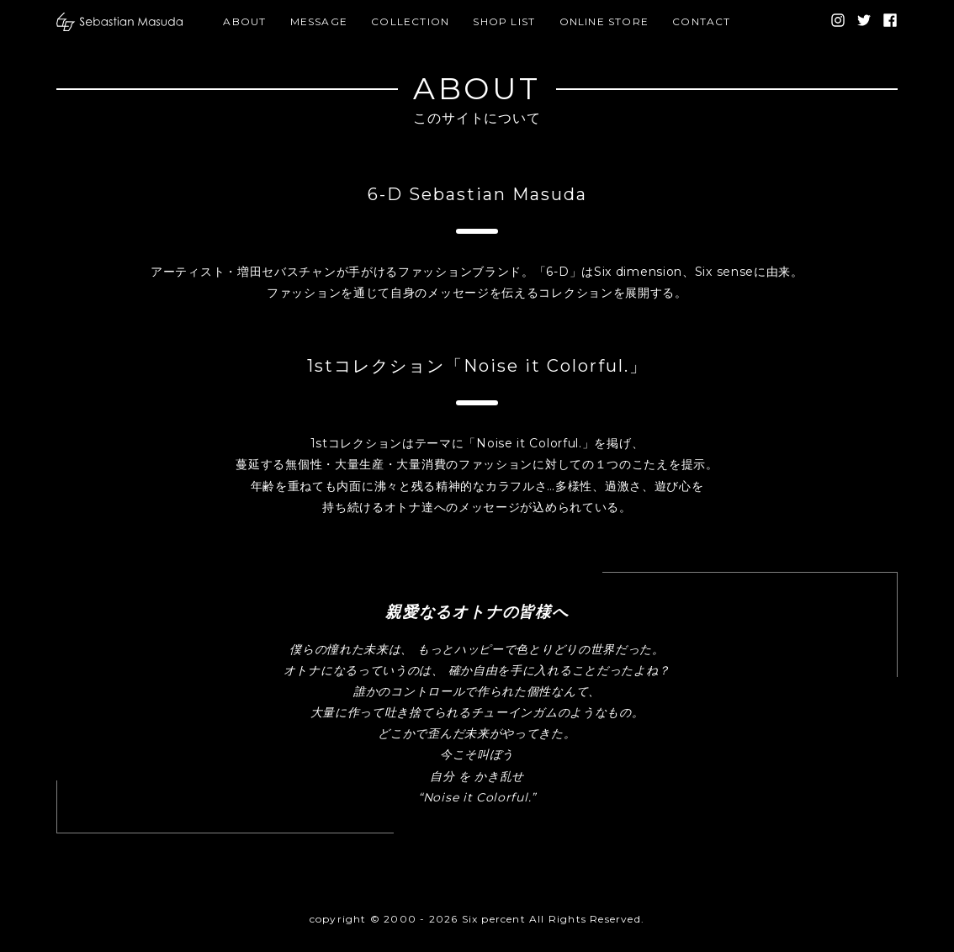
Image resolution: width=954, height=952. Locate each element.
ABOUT (244, 21)
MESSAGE (318, 21)
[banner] (119, 22)
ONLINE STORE (604, 21)
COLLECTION (410, 21)
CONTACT (701, 21)
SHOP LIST (504, 21)
